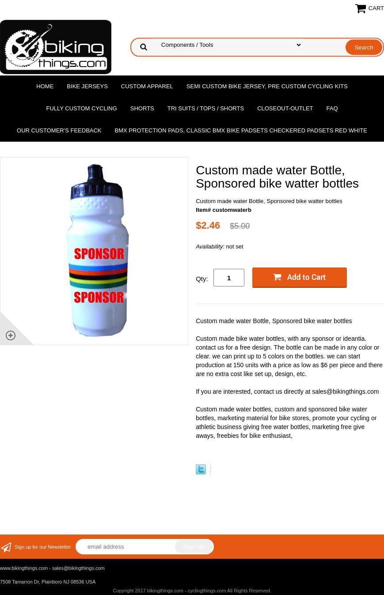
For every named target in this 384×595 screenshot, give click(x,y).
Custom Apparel (147, 86)
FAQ (332, 108)
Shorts (142, 108)
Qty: (202, 278)
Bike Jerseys (87, 86)
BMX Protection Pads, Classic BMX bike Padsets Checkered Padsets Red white (241, 130)
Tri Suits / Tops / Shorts (205, 108)
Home (44, 86)
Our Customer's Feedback (59, 130)
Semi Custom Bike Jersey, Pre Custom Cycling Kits (267, 86)
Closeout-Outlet (285, 108)
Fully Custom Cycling (81, 108)
